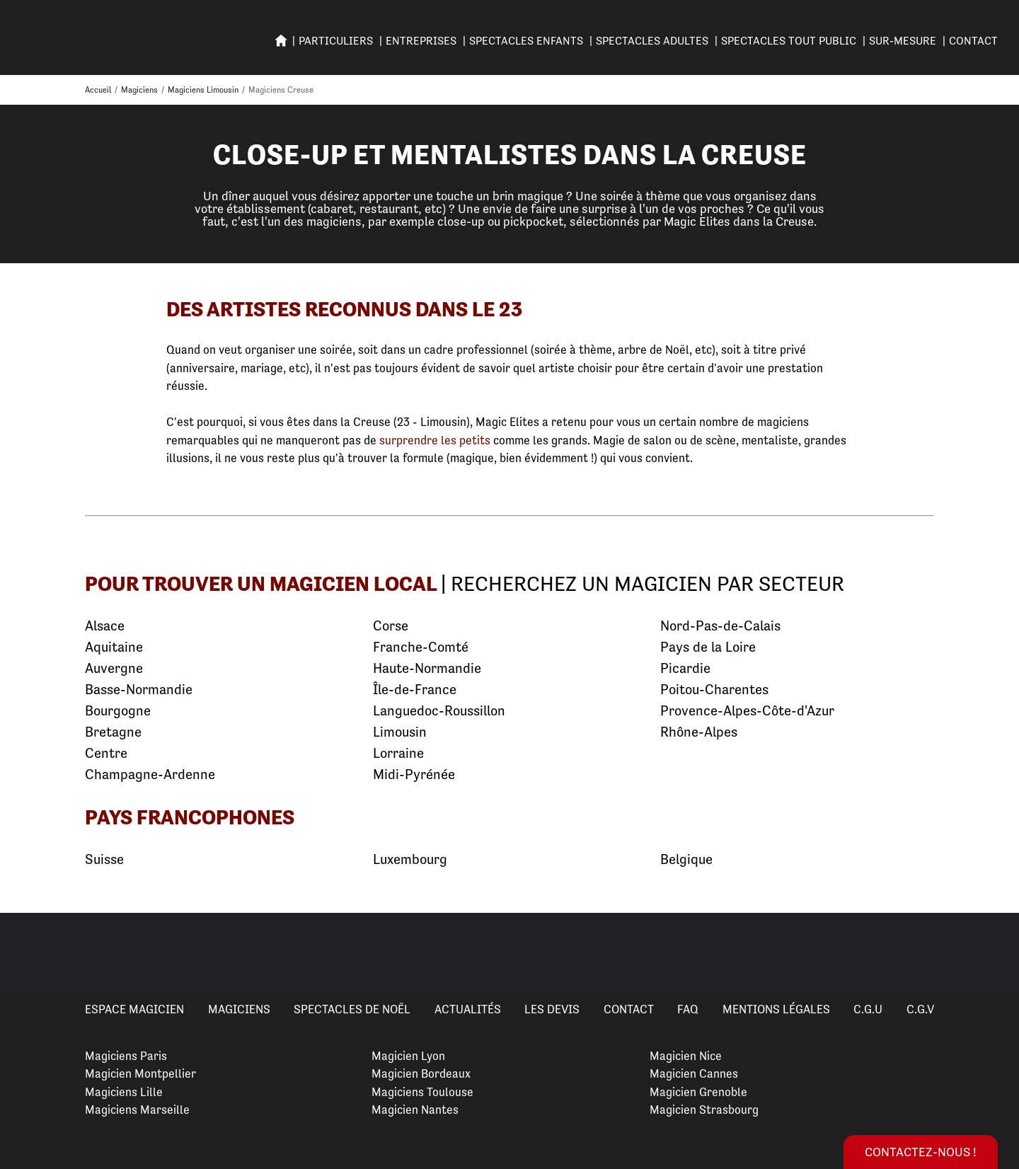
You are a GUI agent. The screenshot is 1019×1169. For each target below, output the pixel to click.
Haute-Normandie (427, 668)
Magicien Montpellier (140, 1073)
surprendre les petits (434, 440)
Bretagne (113, 732)
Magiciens (239, 1009)
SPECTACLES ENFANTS (526, 40)
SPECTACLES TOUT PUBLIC (788, 40)
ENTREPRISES (421, 40)
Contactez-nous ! (921, 1151)
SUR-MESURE (902, 40)
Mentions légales (776, 1009)
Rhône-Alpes (698, 732)
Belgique (686, 859)
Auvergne (114, 668)
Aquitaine (114, 647)
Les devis (552, 1009)
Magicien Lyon (408, 1056)
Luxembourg (410, 859)
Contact (973, 40)
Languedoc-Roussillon (439, 711)
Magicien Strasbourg (704, 1109)
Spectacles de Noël (352, 1009)
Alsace (105, 626)
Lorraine (398, 753)
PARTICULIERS (336, 40)
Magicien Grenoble (698, 1092)
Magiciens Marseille (137, 1109)
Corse (390, 626)
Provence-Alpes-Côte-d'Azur (747, 711)
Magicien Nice (686, 1056)
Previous (27, 952)
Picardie (685, 668)
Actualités (467, 1009)
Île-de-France (414, 689)
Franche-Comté (420, 647)
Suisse (104, 859)
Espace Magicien (134, 1009)
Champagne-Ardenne (150, 774)
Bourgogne (118, 711)
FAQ (687, 1009)
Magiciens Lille (124, 1092)
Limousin (400, 732)
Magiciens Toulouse (422, 1092)
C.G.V (920, 1009)
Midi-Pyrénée (414, 774)
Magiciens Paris (126, 1056)
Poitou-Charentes (714, 689)
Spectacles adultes (652, 40)
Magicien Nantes (415, 1109)
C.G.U (867, 1009)
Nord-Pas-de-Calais (720, 626)
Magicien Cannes (694, 1073)
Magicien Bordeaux (421, 1073)
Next (991, 952)
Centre (106, 753)
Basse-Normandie (138, 689)
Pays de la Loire (708, 647)
